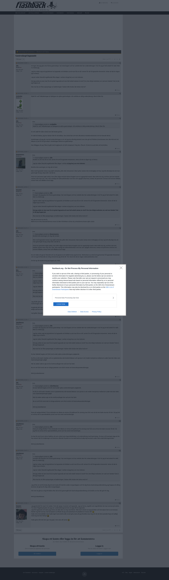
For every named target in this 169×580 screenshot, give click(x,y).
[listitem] (84, 297)
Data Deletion (72, 312)
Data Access (84, 312)
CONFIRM (63, 304)
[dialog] (84, 290)
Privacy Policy (96, 312)
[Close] (122, 268)
